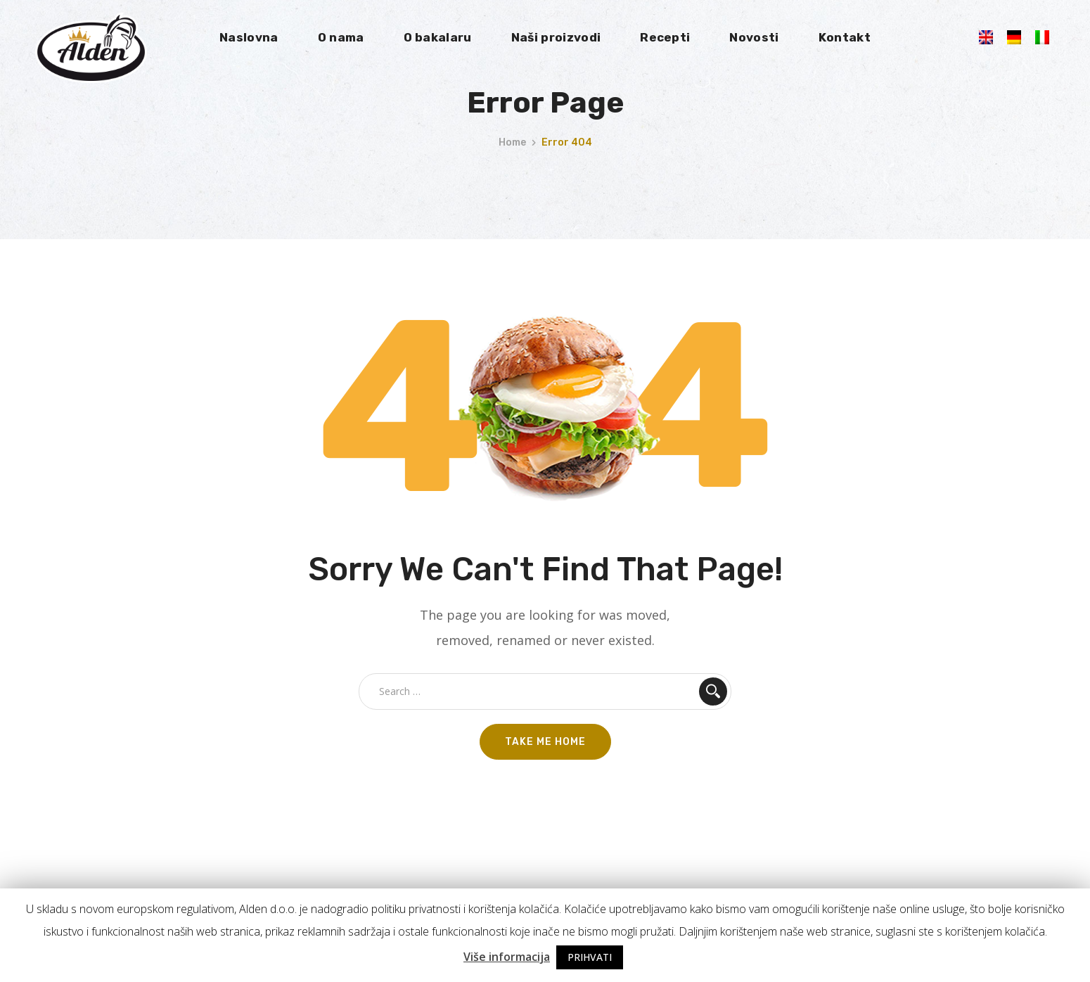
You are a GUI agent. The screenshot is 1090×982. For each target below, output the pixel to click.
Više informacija (506, 956)
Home (512, 142)
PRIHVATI (590, 957)
